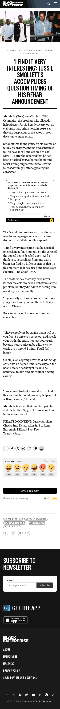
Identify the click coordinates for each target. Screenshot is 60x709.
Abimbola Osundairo (35, 516)
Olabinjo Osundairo (14, 520)
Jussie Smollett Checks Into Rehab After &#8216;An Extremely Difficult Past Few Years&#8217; (27, 428)
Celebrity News (17, 50)
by (41, 50)
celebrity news (37, 520)
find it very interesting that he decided (29, 248)
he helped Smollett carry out (33, 364)
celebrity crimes (13, 516)
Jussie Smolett (11, 524)
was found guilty (25, 144)
